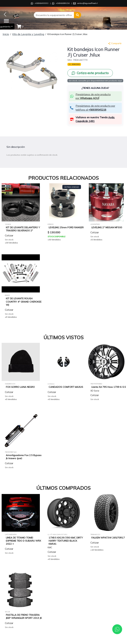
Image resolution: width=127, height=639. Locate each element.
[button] (77, 15)
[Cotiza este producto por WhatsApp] (90, 73)
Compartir (115, 43)
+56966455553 (41, 3)
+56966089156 (63, 3)
